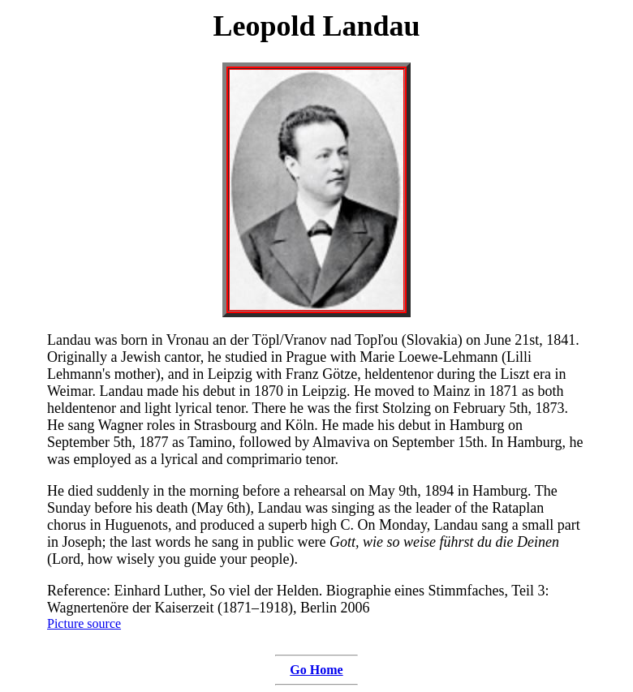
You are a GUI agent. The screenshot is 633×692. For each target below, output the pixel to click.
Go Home (316, 670)
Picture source (84, 623)
